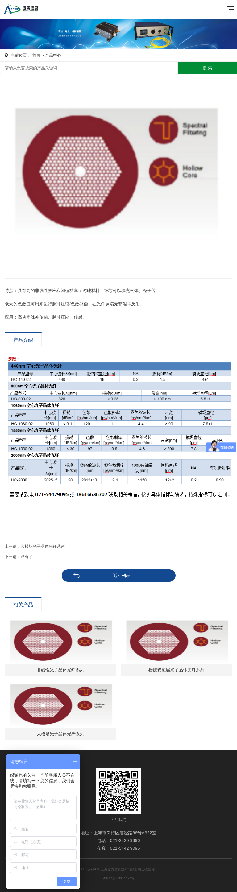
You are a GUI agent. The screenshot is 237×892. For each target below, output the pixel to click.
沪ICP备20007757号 (118, 878)
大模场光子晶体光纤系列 (43, 546)
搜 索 (207, 67)
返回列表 (121, 575)
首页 (36, 55)
